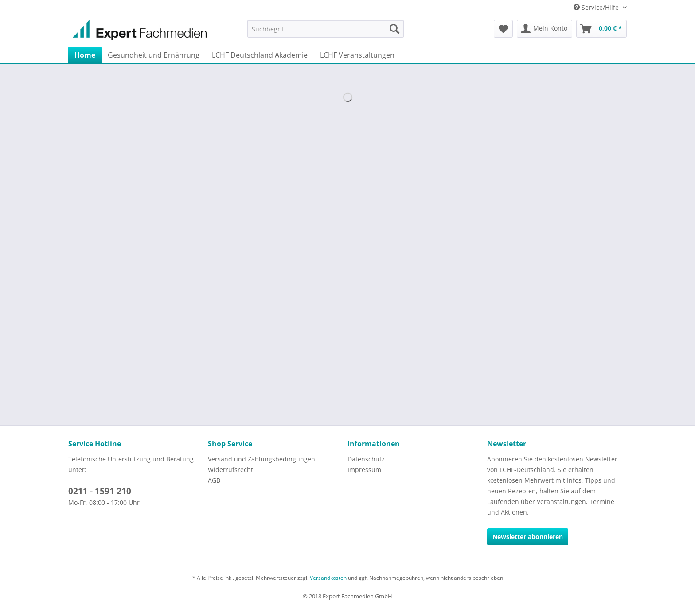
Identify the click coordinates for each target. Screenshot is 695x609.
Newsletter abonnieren (527, 536)
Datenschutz (366, 459)
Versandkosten (328, 578)
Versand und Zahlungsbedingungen (261, 459)
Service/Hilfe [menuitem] (597, 7)
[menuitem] (325, 29)
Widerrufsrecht (230, 469)
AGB (214, 480)
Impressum (364, 469)
